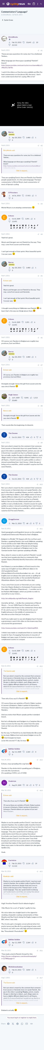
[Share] (38, 51)
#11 (41, 529)
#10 (41, 484)
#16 (41, 951)
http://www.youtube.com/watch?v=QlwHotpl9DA (19, 628)
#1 (42, 50)
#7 (42, 365)
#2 (42, 146)
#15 (41, 871)
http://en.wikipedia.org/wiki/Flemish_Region (17, 598)
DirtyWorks (7, 15)
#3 (42, 204)
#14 (41, 790)
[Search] (41, 4)
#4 (42, 234)
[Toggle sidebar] (37, 4)
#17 (41, 978)
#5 (42, 276)
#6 (42, 338)
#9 (42, 443)
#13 (41, 760)
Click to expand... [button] (22, 171)
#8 (42, 406)
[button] (3, 4)
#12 (41, 666)
